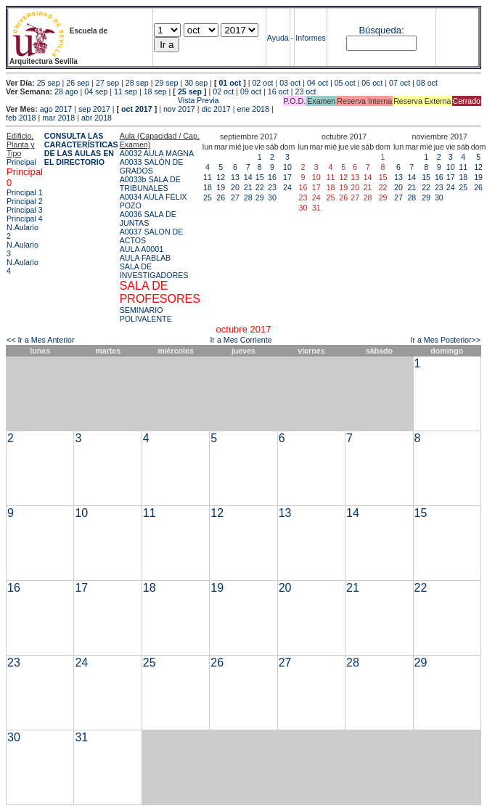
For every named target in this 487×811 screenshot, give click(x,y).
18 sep (155, 91)
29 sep (166, 82)
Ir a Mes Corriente (240, 339)
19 (220, 187)
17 (287, 177)
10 (287, 167)
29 (259, 197)
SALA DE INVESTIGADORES (154, 271)
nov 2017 (179, 109)
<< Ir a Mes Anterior (41, 339)
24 (287, 187)
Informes (310, 37)
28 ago (66, 91)
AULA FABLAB (145, 257)
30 (272, 197)
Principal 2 (25, 201)
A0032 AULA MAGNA (157, 153)
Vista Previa (112, 100)
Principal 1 (25, 192)
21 (248, 187)
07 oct (399, 82)
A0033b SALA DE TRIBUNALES (150, 183)
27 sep (107, 82)
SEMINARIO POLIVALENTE (146, 314)
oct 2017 (136, 109)
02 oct (262, 82)
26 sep (77, 82)
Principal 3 (25, 209)
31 (81, 737)
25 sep (48, 82)
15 (259, 177)
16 (272, 177)
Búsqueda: (381, 30)
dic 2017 (215, 109)
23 (272, 187)
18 (207, 187)
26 (220, 197)
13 (235, 177)
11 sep (125, 91)
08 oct (427, 82)
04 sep (95, 91)
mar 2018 (58, 117)
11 (207, 177)
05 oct (345, 82)
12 (220, 177)
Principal (21, 162)
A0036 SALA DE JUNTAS (148, 218)
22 (259, 187)
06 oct (371, 82)
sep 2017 (94, 109)
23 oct (305, 91)
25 (207, 197)
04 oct (317, 82)
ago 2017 (56, 109)
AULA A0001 (141, 249)
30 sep (196, 82)
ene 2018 (253, 109)
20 (235, 187)
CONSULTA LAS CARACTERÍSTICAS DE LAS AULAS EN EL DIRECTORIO (81, 148)
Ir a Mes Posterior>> (445, 339)
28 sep (137, 82)
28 (248, 197)
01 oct (229, 82)
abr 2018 (96, 117)
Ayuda (278, 37)
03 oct (289, 82)
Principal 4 (25, 218)
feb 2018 (21, 117)
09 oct (250, 91)
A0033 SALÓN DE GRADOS (152, 166)
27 (235, 197)
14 (248, 177)
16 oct (278, 91)
